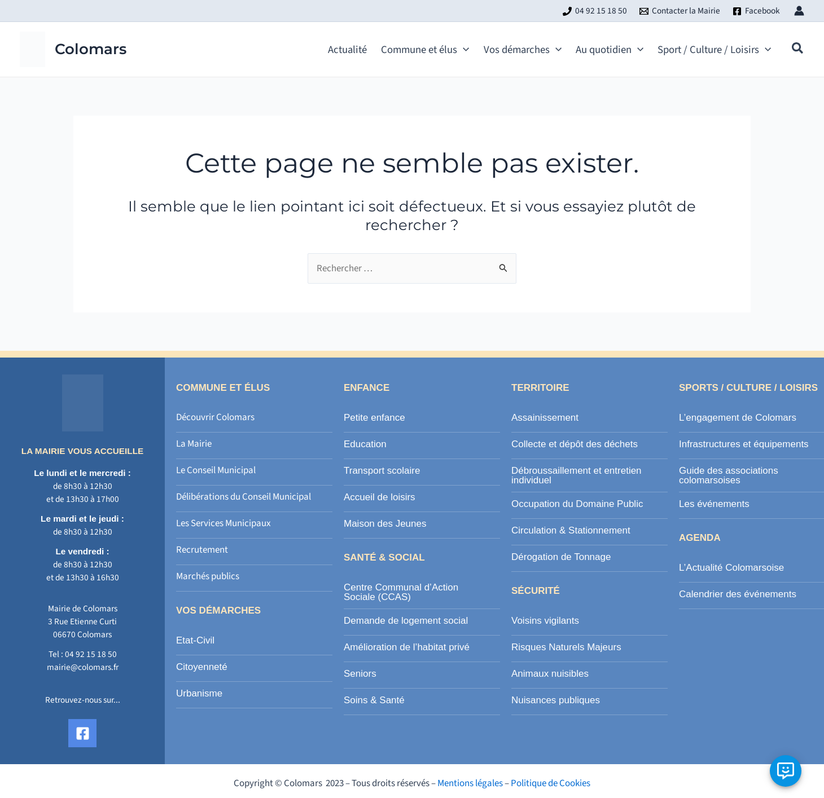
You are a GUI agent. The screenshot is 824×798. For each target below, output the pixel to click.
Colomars (90, 49)
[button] (798, 50)
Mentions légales (470, 783)
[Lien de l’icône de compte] (799, 11)
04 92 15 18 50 (91, 654)
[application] (463, 49)
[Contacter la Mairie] (680, 11)
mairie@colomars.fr (83, 667)
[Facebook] (756, 11)
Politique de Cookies (550, 783)
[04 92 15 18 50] (595, 11)
